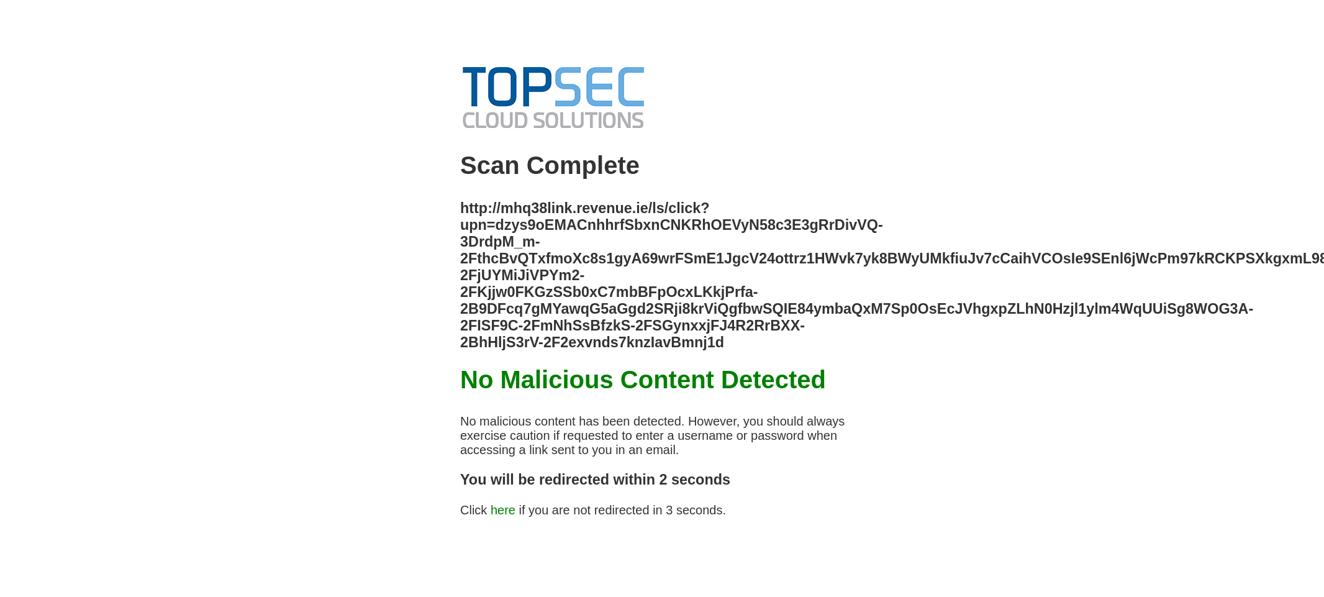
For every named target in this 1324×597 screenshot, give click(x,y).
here (503, 510)
